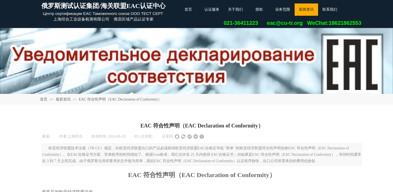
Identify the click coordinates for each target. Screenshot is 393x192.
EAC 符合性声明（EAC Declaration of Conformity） (120, 99)
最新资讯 (63, 99)
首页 (43, 99)
